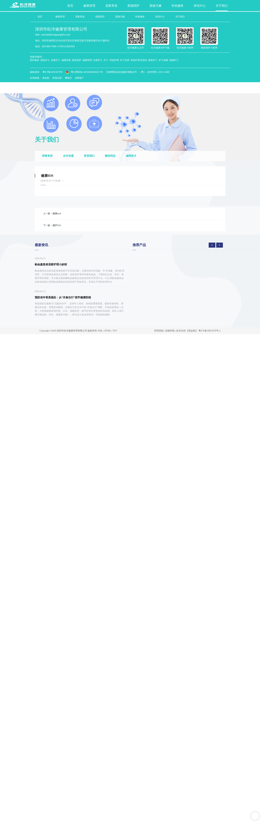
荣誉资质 (47, 155)
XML (100, 330)
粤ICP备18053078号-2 (209, 330)
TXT (115, 330)
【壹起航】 (192, 330)
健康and (57, 213)
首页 (39, 16)
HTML (107, 330)
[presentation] (212, 244)
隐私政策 (34, 71)
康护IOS (57, 225)
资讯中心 (160, 16)
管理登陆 (159, 330)
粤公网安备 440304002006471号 (84, 71)
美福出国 (57, 77)
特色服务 (140, 16)
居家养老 (80, 16)
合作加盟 (69, 155)
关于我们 (180, 16)
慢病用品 (111, 155)
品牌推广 (79, 77)
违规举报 (170, 330)
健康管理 (60, 16)
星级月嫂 (120, 16)
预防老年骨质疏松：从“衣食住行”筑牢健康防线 (63, 296)
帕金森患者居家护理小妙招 (51, 264)
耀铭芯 (68, 77)
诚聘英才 (133, 155)
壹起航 (45, 77)
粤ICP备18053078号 (52, 71)
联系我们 (90, 155)
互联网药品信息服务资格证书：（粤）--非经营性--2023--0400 (137, 71)
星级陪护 (100, 16)
